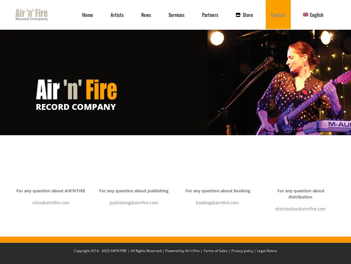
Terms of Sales (215, 250)
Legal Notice (267, 250)
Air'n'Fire (192, 250)
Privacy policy (242, 250)
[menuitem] (313, 14)
